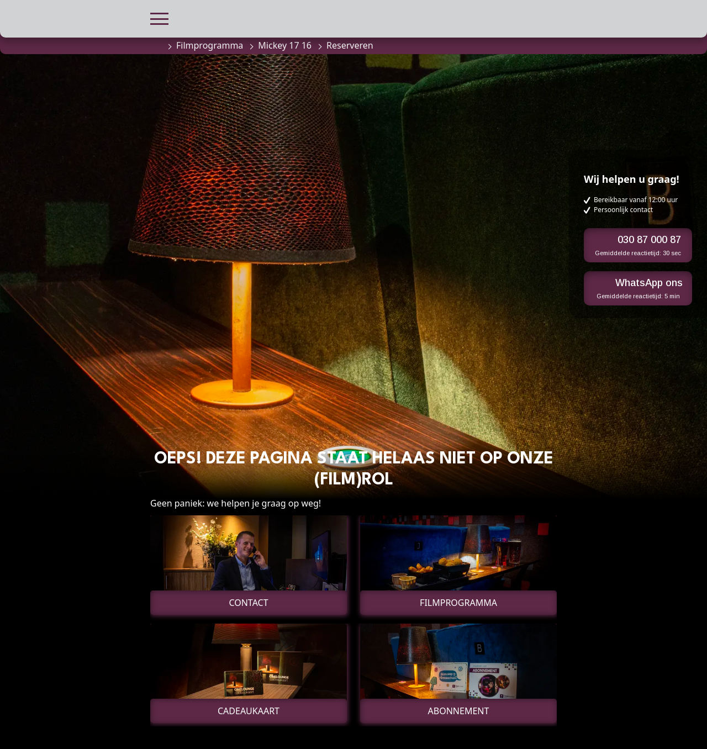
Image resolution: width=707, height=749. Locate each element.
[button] (159, 17)
